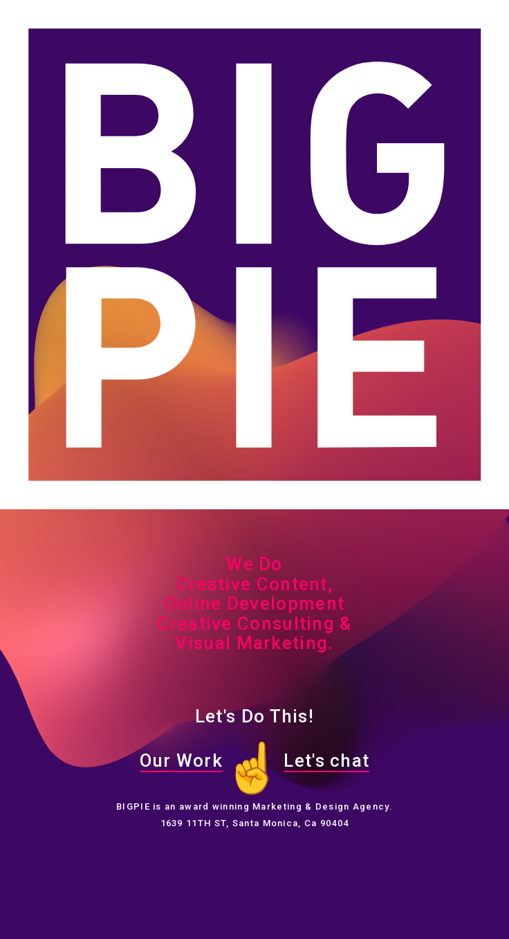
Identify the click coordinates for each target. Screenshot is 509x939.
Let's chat (326, 760)
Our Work (181, 760)
